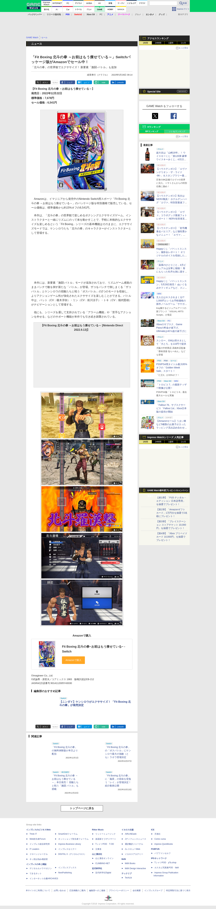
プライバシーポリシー (119, 890)
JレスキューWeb (132, 849)
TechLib (128, 878)
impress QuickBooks (163, 844)
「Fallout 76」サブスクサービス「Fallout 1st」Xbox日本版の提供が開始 (171, 408)
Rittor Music (98, 830)
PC (101, 14)
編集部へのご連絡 (97, 890)
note (103, 82)
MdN (124, 859)
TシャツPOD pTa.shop (165, 862)
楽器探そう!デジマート (105, 839)
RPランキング (151, 131)
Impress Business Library (69, 844)
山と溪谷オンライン (104, 858)
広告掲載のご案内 (77, 890)
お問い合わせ (60, 890)
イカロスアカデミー (134, 854)
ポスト (45, 82)
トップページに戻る (82, 808)
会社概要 (137, 890)
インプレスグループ (153, 890)
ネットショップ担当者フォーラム (73, 839)
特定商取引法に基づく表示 (178, 890)
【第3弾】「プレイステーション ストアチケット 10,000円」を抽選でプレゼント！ (171, 524)
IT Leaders (34, 849)
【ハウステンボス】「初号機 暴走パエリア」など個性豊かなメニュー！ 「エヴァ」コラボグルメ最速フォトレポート (171, 235)
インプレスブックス (67, 867)
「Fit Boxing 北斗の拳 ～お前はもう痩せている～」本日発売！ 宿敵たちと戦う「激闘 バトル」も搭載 (65, 782)
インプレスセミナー (67, 849)
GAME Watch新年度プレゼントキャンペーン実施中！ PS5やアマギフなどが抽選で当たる (167, 491)
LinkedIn (120, 82)
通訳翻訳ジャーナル (134, 844)
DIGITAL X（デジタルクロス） (72, 854)
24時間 (158, 43)
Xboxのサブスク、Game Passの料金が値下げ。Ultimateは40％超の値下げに (171, 327)
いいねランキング (177, 131)
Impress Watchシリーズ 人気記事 (165, 437)
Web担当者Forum (38, 839)
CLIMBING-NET (102, 863)
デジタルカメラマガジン (41, 868)
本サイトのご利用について (38, 890)
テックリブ (127, 873)
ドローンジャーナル (39, 854)
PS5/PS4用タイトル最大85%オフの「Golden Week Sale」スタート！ (171, 367)
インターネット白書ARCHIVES (44, 878)
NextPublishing (65, 872)
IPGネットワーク (159, 858)
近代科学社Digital (103, 872)
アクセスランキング (158, 38)
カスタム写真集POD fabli (166, 867)
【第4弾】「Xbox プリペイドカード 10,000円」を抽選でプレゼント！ (171, 536)
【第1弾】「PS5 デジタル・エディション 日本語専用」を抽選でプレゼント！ (171, 501)
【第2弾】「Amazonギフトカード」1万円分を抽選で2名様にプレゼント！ (171, 513)
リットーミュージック (105, 834)
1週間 (170, 43)
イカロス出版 (128, 830)
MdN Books (130, 863)
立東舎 (98, 849)
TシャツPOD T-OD (104, 844)
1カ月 (183, 43)
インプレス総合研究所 (40, 844)
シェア (70, 82)
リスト (55, 82)
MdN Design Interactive (135, 868)
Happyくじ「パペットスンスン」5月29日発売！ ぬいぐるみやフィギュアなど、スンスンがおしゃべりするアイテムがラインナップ (171, 288)
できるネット (36, 873)
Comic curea (160, 839)
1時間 (145, 43)
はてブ (86, 82)
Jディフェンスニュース (135, 839)
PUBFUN (155, 849)
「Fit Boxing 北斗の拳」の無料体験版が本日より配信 (65, 750)
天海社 (157, 834)
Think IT (33, 834)
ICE (152, 830)
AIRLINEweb (131, 834)
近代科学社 (97, 868)
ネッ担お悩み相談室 (39, 859)
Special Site (154, 91)
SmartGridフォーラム (68, 834)
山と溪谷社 (97, 854)
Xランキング (154, 127)
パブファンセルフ (162, 853)
